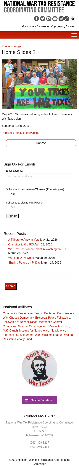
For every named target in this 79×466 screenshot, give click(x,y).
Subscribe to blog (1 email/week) (24, 202)
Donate (41, 143)
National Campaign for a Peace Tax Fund (43, 326)
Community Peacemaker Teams (23, 313)
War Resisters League (49, 334)
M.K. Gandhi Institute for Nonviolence (26, 330)
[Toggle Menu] (74, 35)
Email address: (39, 174)
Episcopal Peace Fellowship (52, 317)
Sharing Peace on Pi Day (24, 262)
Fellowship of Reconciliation (20, 321)
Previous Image (11, 46)
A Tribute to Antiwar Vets (23, 239)
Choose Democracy (21, 317)
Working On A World (21, 257)
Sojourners (26, 334)
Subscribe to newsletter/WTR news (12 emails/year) (35, 189)
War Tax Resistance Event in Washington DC (37, 249)
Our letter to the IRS (21, 244)
